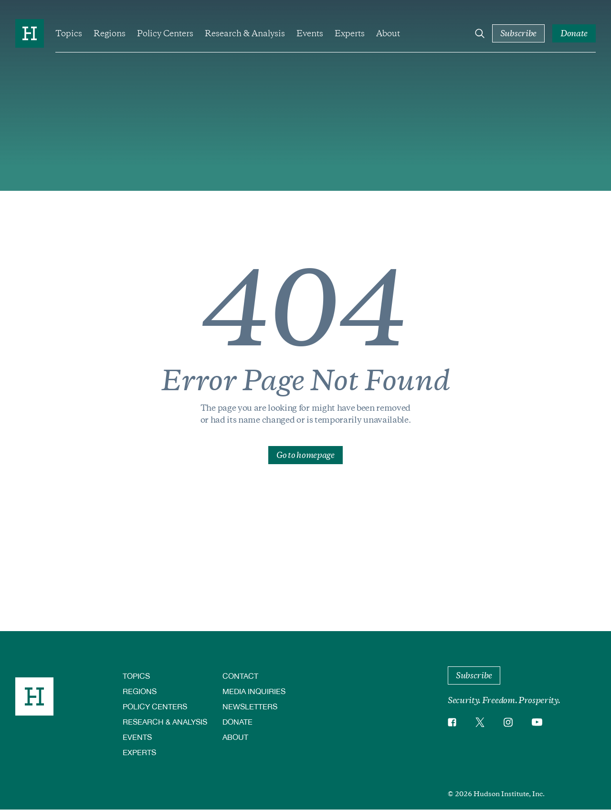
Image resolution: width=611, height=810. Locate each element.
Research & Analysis (245, 33)
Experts (350, 33)
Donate (237, 721)
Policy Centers (165, 33)
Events (309, 33)
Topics (68, 33)
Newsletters (249, 706)
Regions (110, 33)
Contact (240, 675)
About (388, 33)
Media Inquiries (253, 691)
